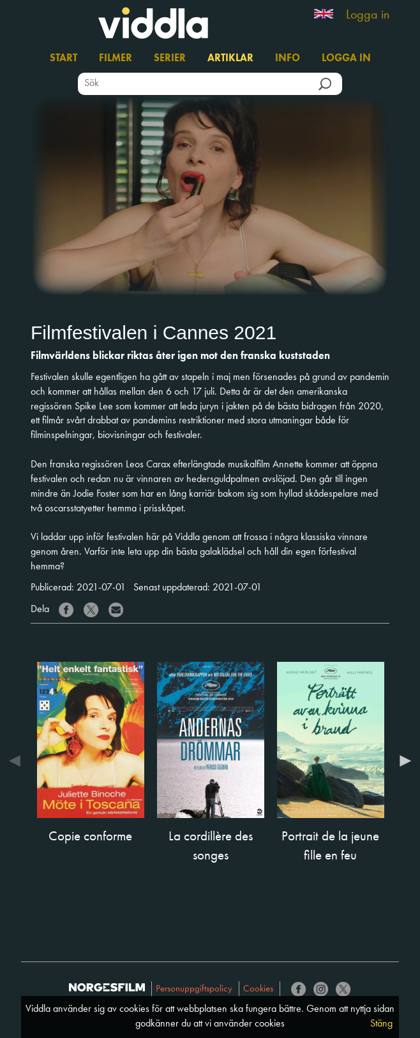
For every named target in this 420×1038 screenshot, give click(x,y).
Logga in (367, 15)
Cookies (258, 989)
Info (287, 59)
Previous (18, 760)
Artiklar (230, 59)
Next (402, 760)
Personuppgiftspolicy (194, 989)
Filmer (115, 59)
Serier (170, 59)
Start (63, 59)
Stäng (381, 1024)
